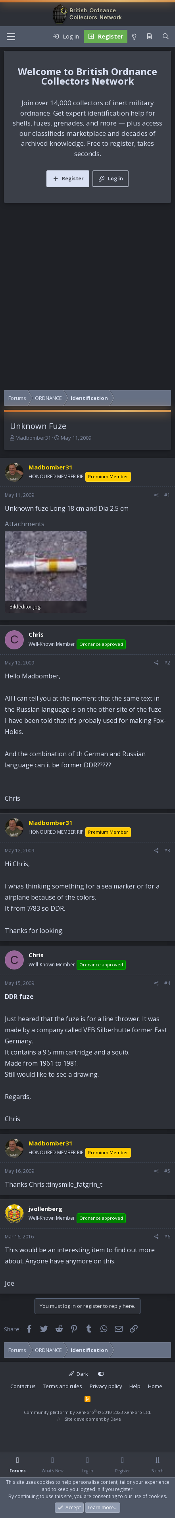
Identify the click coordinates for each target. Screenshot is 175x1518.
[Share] (157, 495)
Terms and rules (62, 1386)
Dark (78, 1373)
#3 (167, 850)
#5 (167, 1171)
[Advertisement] (87, 298)
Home (155, 1386)
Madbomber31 (33, 437)
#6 (167, 1236)
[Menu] (11, 36)
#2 (167, 662)
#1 (167, 495)
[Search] (165, 36)
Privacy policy (106, 1386)
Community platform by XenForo (87, 1412)
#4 (167, 983)
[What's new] (149, 36)
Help (134, 1386)
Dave (115, 1419)
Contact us (23, 1386)
